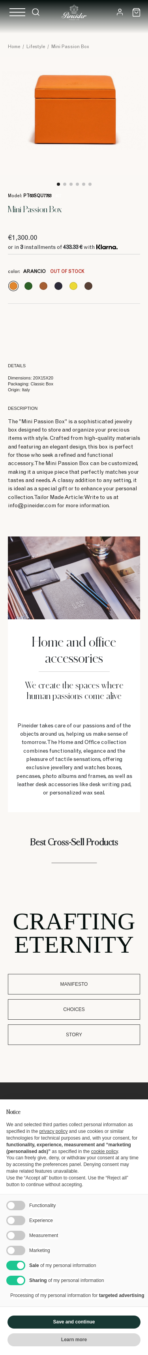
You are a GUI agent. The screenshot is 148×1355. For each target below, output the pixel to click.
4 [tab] (77, 184)
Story (74, 1034)
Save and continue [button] (74, 1322)
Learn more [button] (74, 1339)
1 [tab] (58, 184)
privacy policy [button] (53, 1131)
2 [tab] (64, 184)
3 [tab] (71, 184)
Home (14, 47)
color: (46, 271)
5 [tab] (83, 184)
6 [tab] (90, 184)
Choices (74, 1009)
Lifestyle (35, 47)
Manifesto (74, 984)
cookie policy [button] (104, 1151)
